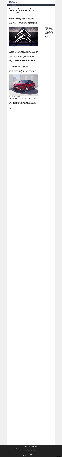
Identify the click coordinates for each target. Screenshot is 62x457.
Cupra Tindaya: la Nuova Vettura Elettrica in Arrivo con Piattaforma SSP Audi (49, 48)
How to (22, 5)
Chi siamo (25, 446)
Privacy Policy (32, 446)
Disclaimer (36, 446)
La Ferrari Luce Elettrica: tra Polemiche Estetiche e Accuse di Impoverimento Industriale (49, 37)
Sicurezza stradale (38, 5)
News (10, 5)
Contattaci (36, 452)
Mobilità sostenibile (29, 5)
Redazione (28, 446)
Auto (14, 5)
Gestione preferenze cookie (59, 456)
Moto (18, 5)
